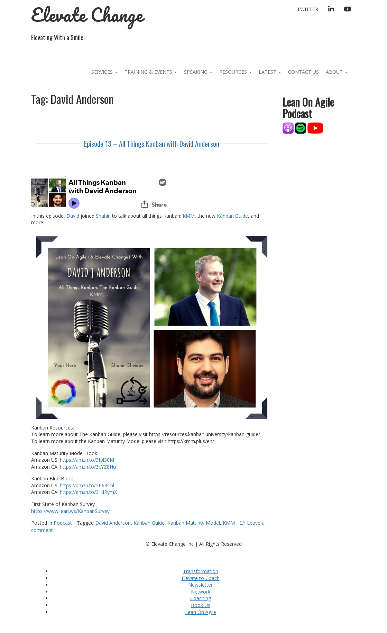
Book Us (200, 605)
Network (200, 591)
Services (104, 72)
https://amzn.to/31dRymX (88, 492)
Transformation (200, 571)
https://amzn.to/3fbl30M (87, 459)
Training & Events (151, 72)
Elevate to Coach (201, 578)
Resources (235, 72)
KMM (189, 215)
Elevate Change (87, 14)
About (337, 72)
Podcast (63, 522)
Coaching (200, 598)
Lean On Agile (200, 612)
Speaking (198, 72)
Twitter (307, 9)
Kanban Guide (232, 215)
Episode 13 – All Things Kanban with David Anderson (151, 143)
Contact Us (303, 72)
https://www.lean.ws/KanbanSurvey (70, 511)
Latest (270, 72)
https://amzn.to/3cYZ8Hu (88, 466)
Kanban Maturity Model (193, 522)
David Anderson (113, 522)
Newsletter (200, 584)
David (72, 215)
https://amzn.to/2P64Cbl (87, 485)
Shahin (103, 215)
